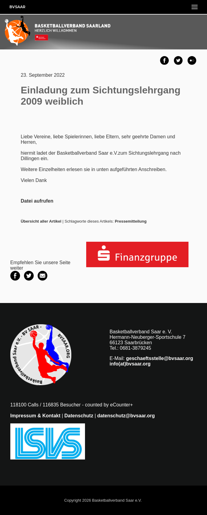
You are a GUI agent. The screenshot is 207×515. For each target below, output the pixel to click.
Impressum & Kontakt (35, 415)
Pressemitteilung (131, 221)
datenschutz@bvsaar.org (126, 415)
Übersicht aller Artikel (41, 221)
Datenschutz (78, 415)
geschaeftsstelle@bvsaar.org (159, 358)
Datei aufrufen (37, 201)
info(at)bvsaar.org (130, 363)
